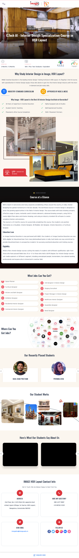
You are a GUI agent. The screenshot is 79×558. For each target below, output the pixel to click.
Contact (31, 29)
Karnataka (46, 29)
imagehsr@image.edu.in (20, 531)
